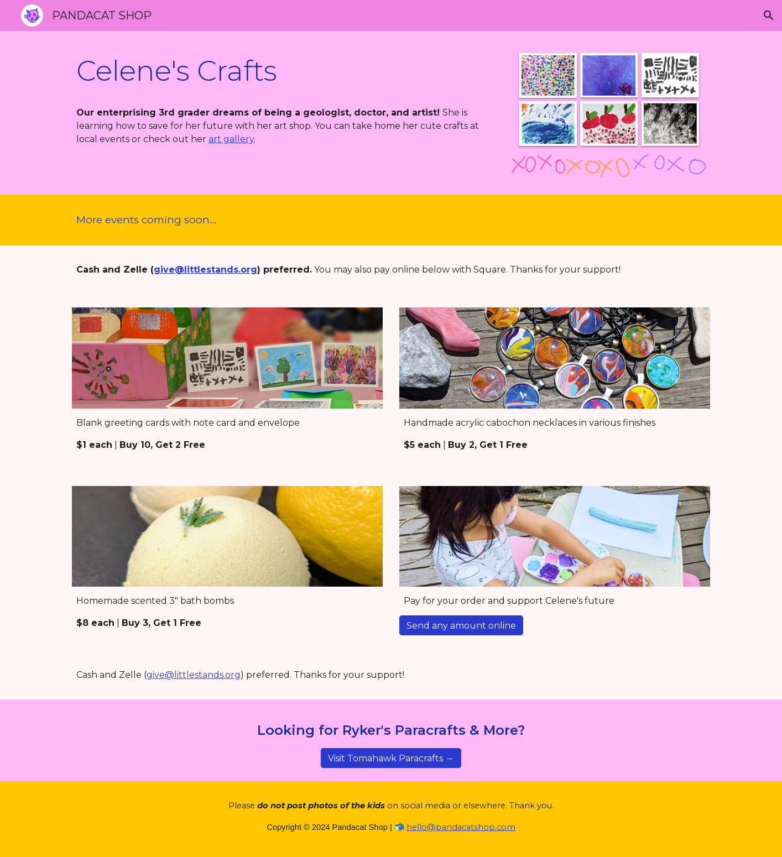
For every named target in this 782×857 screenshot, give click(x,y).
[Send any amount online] (461, 626)
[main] (282, 71)
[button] (768, 15)
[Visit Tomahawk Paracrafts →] (391, 758)
